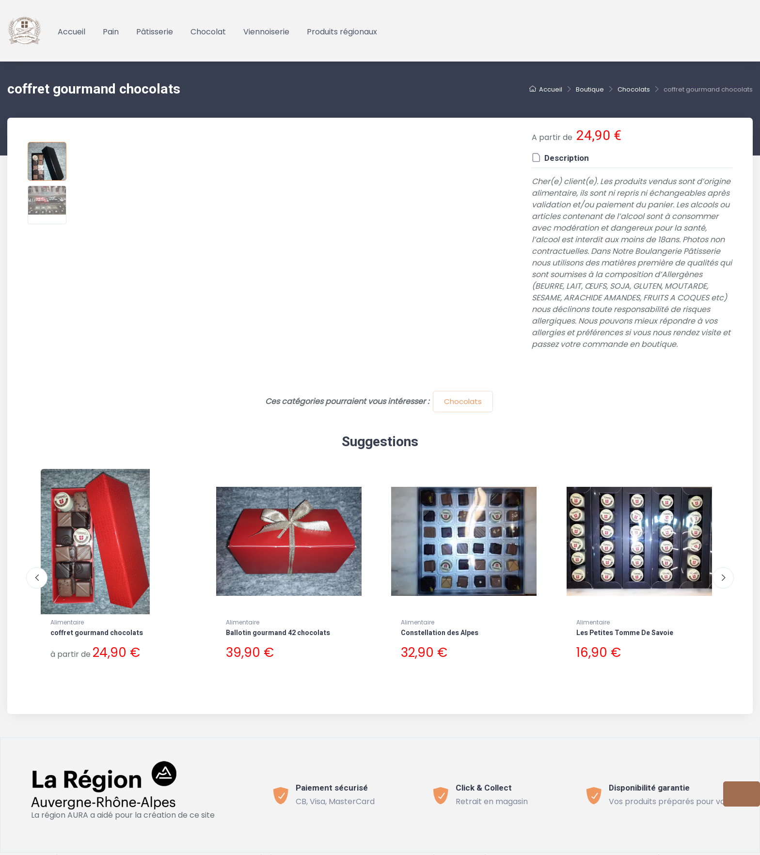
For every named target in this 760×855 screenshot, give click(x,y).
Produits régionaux (342, 31)
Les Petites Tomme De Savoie (624, 633)
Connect (532, 849)
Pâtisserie (154, 31)
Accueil (71, 31)
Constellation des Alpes (439, 633)
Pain (111, 31)
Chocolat (208, 31)
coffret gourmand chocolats (96, 633)
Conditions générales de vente (269, 849)
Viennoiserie (266, 31)
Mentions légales (475, 849)
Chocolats (463, 401)
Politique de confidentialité (385, 849)
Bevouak (148, 849)
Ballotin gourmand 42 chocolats (278, 633)
